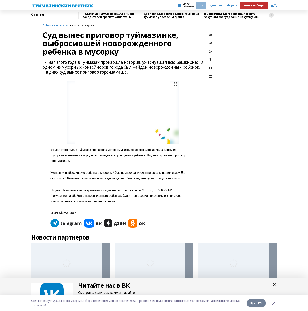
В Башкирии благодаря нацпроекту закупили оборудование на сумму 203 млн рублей (231, 15)
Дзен (213, 5)
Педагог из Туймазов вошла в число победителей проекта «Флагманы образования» (108, 15)
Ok (220, 5)
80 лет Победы (253, 5)
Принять (256, 303)
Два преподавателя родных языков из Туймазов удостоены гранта (171, 15)
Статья (37, 14)
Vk (201, 5)
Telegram (231, 5)
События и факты (55, 25)
